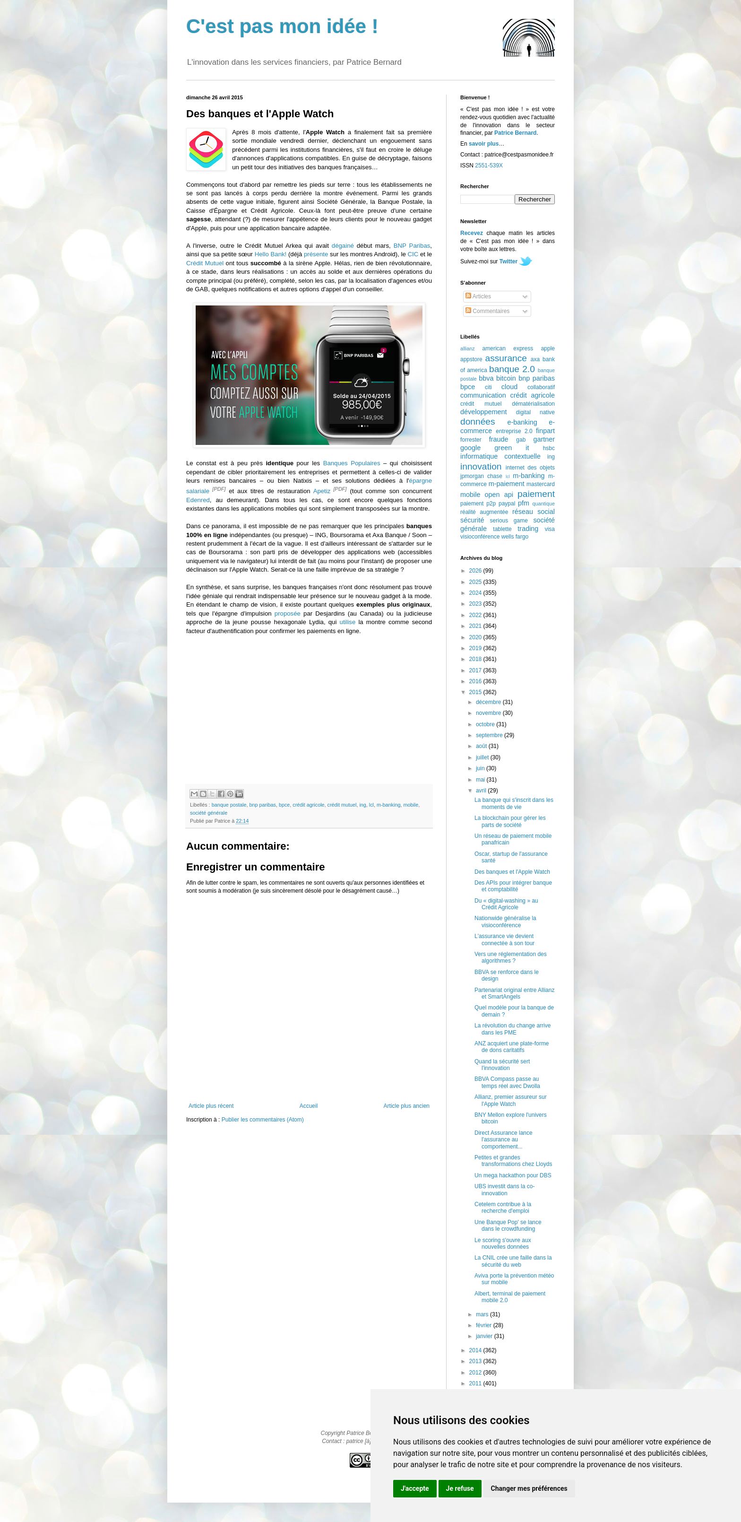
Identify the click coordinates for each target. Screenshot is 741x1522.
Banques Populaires (351, 463)
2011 (476, 1383)
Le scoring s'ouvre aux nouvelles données (502, 1243)
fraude (498, 439)
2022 (476, 615)
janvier (485, 1336)
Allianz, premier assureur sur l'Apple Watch (510, 1100)
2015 (476, 692)
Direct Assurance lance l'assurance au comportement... (503, 1140)
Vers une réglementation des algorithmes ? (510, 957)
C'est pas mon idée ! (282, 26)
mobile (410, 805)
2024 (476, 593)
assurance (506, 358)
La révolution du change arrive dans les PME (512, 1028)
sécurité (472, 520)
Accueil (309, 1106)
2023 (476, 603)
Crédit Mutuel (205, 263)
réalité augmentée (484, 512)
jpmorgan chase (481, 476)
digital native (535, 412)
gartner (544, 439)
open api (499, 494)
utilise (348, 622)
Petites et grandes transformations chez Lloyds (513, 1160)
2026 (476, 570)
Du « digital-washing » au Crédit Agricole (506, 904)
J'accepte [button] (415, 1488)
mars (483, 1314)
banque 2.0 (512, 369)
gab (521, 439)
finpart (545, 431)
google (470, 448)
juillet (483, 757)
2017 (476, 670)
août (482, 746)
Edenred (198, 500)
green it (511, 448)
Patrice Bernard (515, 133)
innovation (480, 466)
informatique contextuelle (500, 456)
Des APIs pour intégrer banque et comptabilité (513, 886)
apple (548, 348)
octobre (486, 724)
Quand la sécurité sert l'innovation (502, 1064)
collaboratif (541, 387)
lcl (371, 805)
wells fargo (514, 536)
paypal (507, 503)
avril (482, 790)
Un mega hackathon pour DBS (512, 1175)
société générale (208, 813)
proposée (288, 613)
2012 (476, 1372)
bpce (284, 805)
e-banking (522, 422)
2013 (476, 1361)
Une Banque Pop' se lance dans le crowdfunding (508, 1225)
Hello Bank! (271, 254)
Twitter (508, 261)
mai (481, 779)
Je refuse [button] (460, 1488)
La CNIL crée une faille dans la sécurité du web (513, 1261)
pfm (523, 503)
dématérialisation (533, 403)
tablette (502, 529)
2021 (476, 626)
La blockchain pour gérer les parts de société (510, 821)
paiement (536, 494)
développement (483, 412)
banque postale (229, 805)
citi (488, 387)
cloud (509, 387)
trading (527, 528)
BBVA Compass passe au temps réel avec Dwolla (507, 1082)
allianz (467, 348)
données (477, 421)
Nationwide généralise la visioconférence (505, 921)
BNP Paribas (412, 245)
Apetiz (322, 491)
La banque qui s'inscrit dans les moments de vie (513, 803)
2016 (476, 681)
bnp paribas (262, 805)
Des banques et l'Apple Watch (512, 872)
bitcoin (506, 378)
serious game (509, 520)
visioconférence (480, 536)
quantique (544, 503)
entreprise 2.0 (514, 431)
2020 (476, 637)
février (484, 1325)
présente (316, 254)
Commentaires (487, 311)
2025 (476, 582)
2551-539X (489, 165)
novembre (489, 713)
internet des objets (530, 467)
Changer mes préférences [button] (529, 1488)
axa (535, 359)
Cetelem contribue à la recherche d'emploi (502, 1207)
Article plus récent (211, 1106)
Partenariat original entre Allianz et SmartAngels (514, 993)
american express (508, 348)
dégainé (343, 245)
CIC (413, 254)
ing (362, 805)
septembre (490, 735)
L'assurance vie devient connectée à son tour (504, 939)
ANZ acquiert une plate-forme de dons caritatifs (511, 1046)
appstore (471, 359)
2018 (476, 659)
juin (481, 768)
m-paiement (507, 483)
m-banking (388, 805)
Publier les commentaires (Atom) (263, 1119)
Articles (478, 296)
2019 (476, 648)
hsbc (549, 448)
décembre (489, 702)
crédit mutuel (342, 805)
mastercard (540, 484)
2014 (476, 1350)
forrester (471, 439)
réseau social (533, 511)
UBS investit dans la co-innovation (504, 1189)
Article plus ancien (407, 1106)
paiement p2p (478, 503)
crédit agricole (308, 805)
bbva (486, 378)
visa (550, 529)
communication (483, 395)
